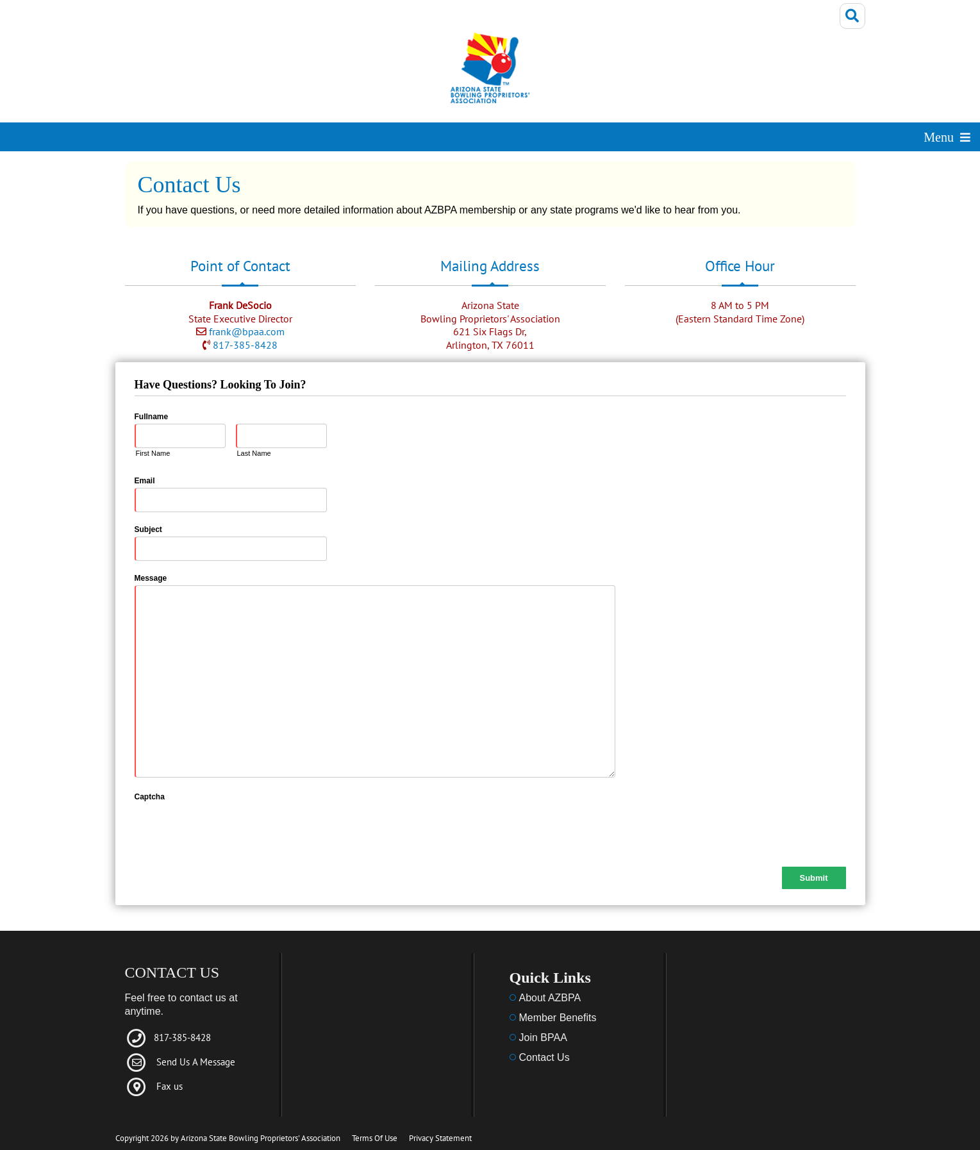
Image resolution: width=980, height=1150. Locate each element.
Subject (148, 529)
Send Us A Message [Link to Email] (195, 1062)
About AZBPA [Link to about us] (550, 997)
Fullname (152, 416)
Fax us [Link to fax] (169, 1086)
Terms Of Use (374, 1138)
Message (151, 578)
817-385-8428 (245, 344)
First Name (153, 453)
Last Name (254, 453)
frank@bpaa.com (247, 331)
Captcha (150, 796)
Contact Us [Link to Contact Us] (544, 1057)
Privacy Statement (440, 1138)
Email (145, 480)
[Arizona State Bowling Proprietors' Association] (490, 73)
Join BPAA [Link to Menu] (543, 1037)
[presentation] (232, 829)
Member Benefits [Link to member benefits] (558, 1017)
